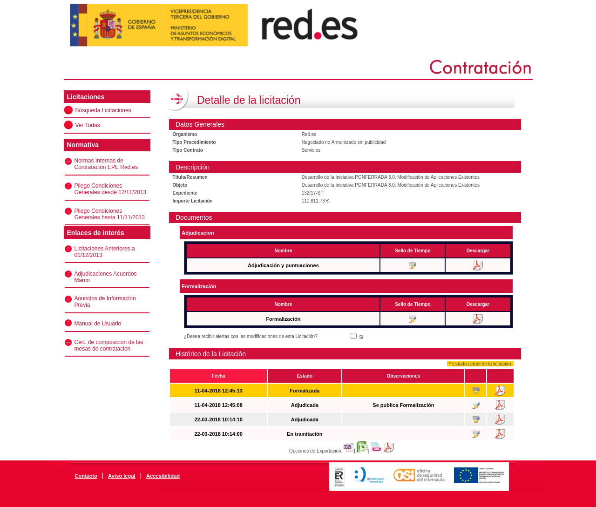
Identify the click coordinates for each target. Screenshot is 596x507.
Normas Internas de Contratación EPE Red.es (106, 163)
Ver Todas (87, 125)
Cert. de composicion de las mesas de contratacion (108, 345)
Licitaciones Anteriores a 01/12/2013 (104, 251)
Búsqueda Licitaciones (103, 110)
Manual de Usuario (98, 323)
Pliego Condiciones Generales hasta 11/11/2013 (109, 214)
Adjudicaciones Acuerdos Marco (105, 277)
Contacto (85, 476)
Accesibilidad (163, 476)
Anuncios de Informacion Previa (105, 301)
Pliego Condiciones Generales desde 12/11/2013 (110, 189)
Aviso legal (121, 476)
